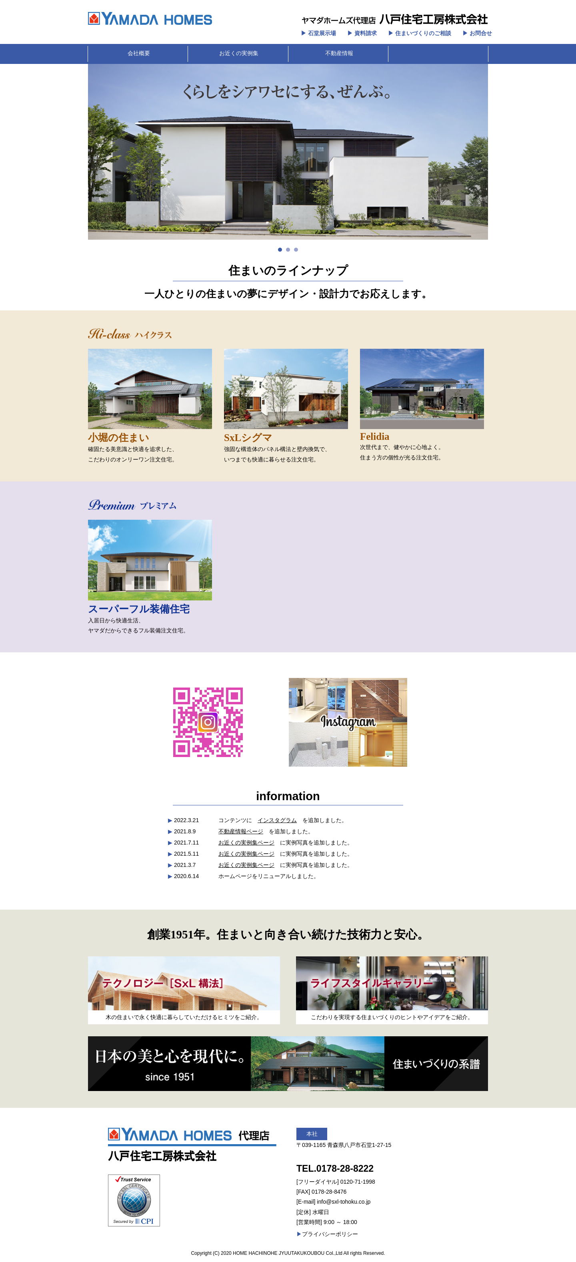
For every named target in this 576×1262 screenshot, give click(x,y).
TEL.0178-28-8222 (335, 1168)
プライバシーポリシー (330, 1234)
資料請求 (365, 33)
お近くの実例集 (238, 53)
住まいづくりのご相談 (423, 33)
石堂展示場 (322, 33)
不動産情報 (339, 53)
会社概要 (139, 53)
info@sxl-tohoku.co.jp (343, 1201)
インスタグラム (277, 820)
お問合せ (481, 33)
